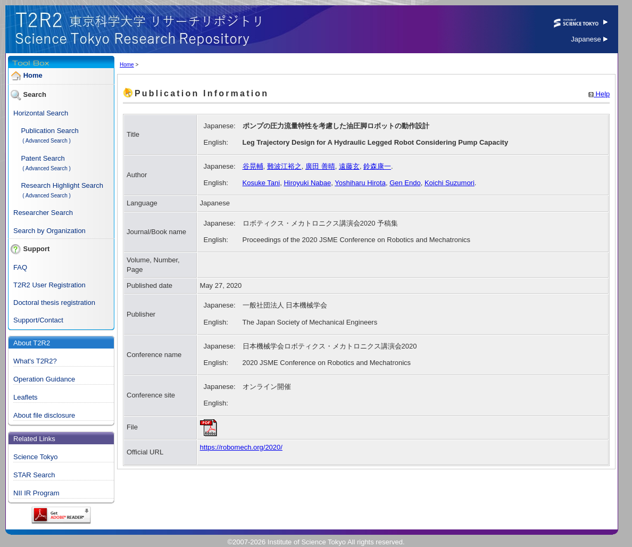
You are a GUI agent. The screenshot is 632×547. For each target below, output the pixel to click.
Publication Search (49, 131)
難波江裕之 (284, 166)
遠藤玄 (349, 166)
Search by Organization (49, 231)
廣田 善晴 (320, 166)
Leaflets (25, 397)
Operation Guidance (44, 379)
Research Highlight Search (62, 185)
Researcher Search (43, 213)
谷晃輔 (253, 166)
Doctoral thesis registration (54, 302)
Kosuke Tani (261, 183)
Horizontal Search (40, 113)
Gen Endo (405, 183)
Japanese (589, 39)
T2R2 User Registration (49, 285)
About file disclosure (44, 415)
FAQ (20, 267)
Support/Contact (38, 320)
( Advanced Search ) (46, 141)
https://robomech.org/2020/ (241, 447)
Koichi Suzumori (450, 183)
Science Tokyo (35, 457)
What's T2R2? (35, 361)
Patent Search (42, 158)
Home (33, 75)
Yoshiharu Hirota (360, 183)
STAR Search (34, 475)
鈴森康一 (377, 166)
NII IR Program (36, 493)
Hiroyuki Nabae (307, 183)
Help (599, 94)
